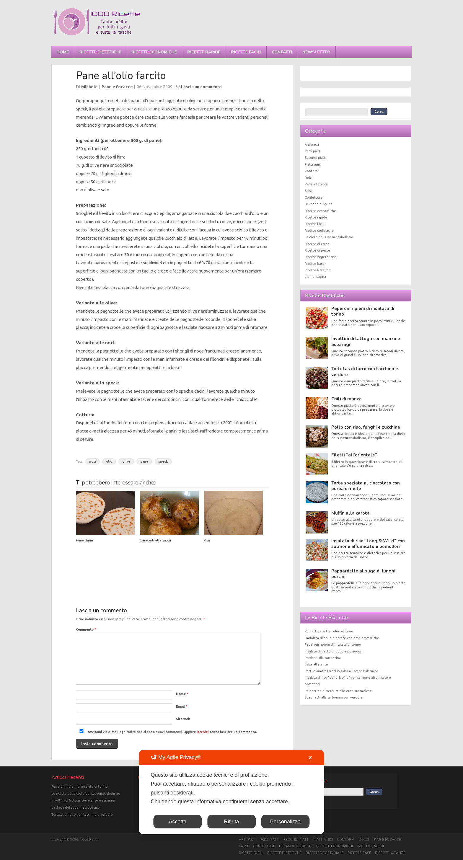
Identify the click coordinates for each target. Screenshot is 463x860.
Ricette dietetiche (100, 52)
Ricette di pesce (317, 250)
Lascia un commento (201, 86)
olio (109, 461)
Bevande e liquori (318, 204)
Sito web (183, 719)
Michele (89, 86)
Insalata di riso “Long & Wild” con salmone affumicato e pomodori (368, 543)
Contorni (312, 171)
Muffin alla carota (350, 513)
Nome (182, 694)
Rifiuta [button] (231, 822)
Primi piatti (313, 151)
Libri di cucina (315, 276)
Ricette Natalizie (318, 270)
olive (126, 461)
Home (62, 52)
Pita (207, 540)
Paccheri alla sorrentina (323, 658)
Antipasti (312, 144)
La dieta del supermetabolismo (329, 237)
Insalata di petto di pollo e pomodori (333, 651)
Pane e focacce (117, 86)
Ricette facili (246, 52)
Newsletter (316, 52)
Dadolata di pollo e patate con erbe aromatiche (342, 638)
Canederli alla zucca (155, 540)
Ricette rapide (203, 52)
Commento (86, 629)
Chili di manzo (346, 399)
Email (182, 706)
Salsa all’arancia (317, 664)
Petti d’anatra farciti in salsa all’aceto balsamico (341, 671)
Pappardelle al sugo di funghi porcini (363, 574)
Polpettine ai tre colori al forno (329, 631)
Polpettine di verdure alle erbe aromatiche (338, 691)
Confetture (313, 197)
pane (144, 461)
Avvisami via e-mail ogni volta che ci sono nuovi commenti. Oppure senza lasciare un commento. (167, 732)
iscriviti (202, 732)
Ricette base (315, 263)
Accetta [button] (178, 822)
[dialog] (231, 792)
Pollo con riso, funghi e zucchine (365, 427)
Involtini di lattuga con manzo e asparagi (365, 341)
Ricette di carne (317, 244)
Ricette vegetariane (320, 257)
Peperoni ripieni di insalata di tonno (362, 311)
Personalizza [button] (285, 822)
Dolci (308, 177)
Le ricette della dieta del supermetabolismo (85, 793)
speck (163, 461)
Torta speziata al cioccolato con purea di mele (365, 486)
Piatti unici (313, 164)
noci (92, 461)
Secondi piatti (316, 157)
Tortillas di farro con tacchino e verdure (364, 371)
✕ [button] (310, 758)
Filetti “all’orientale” (354, 455)
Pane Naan (84, 540)
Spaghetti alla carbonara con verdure (334, 697)
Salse (309, 190)
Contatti (282, 52)
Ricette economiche (154, 52)
